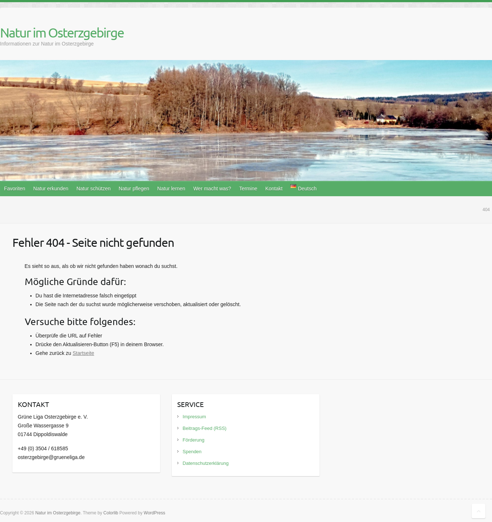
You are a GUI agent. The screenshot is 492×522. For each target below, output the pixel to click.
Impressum (194, 416)
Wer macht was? (212, 188)
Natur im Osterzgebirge (62, 32)
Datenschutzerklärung (206, 463)
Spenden (192, 451)
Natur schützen (93, 188)
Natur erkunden (50, 188)
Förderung (194, 440)
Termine (248, 188)
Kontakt (273, 188)
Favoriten (14, 188)
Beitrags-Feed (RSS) (205, 428)
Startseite (83, 353)
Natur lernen (171, 188)
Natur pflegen (134, 188)
